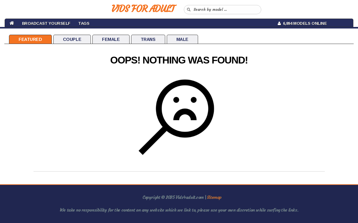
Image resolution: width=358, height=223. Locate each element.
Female (111, 39)
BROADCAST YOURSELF (46, 23)
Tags (83, 23)
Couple (72, 39)
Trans (148, 39)
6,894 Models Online (302, 23)
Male (182, 39)
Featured (30, 39)
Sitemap (214, 197)
